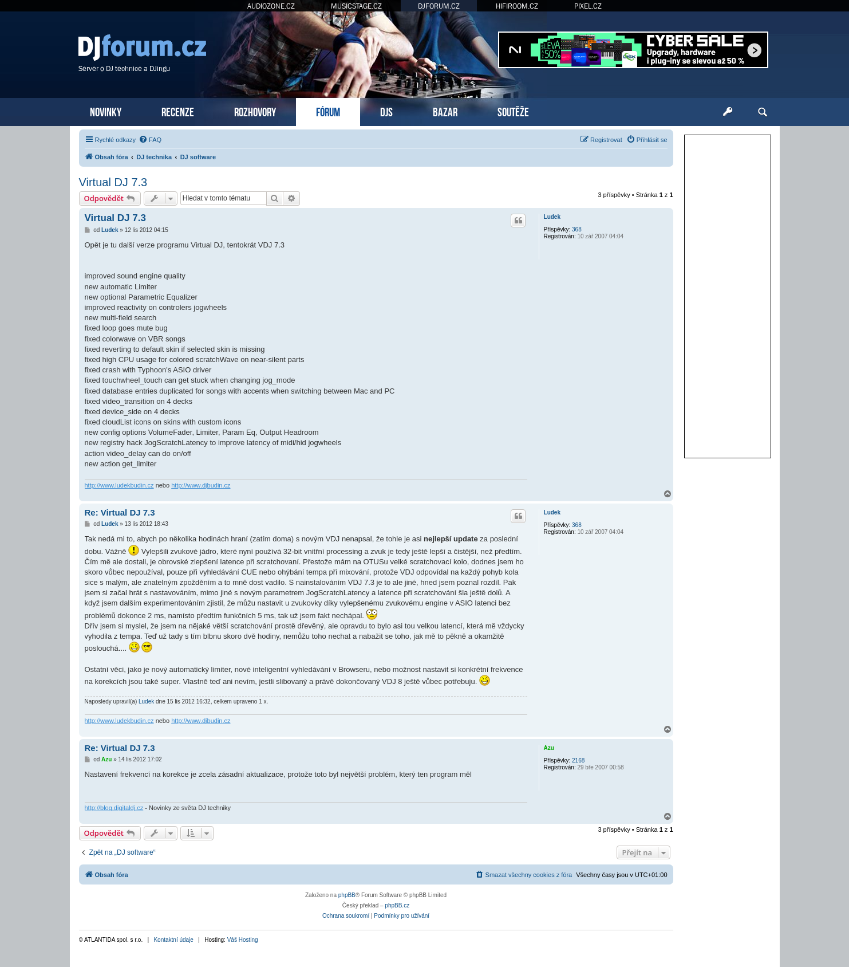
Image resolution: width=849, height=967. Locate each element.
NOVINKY (105, 111)
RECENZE (177, 111)
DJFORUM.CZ (439, 6)
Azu (549, 748)
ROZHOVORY (255, 111)
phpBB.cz (397, 905)
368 (577, 229)
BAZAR (445, 111)
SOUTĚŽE (513, 111)
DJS (386, 111)
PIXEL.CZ (588, 6)
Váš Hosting (242, 940)
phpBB (347, 895)
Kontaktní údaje (173, 940)
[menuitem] (150, 140)
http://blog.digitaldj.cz (114, 807)
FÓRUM (328, 111)
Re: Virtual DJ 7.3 (120, 512)
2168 (578, 760)
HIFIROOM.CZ (517, 6)
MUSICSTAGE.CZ (356, 6)
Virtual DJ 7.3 (113, 182)
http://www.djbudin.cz (200, 485)
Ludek (552, 217)
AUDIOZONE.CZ (271, 6)
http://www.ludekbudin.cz (119, 485)
